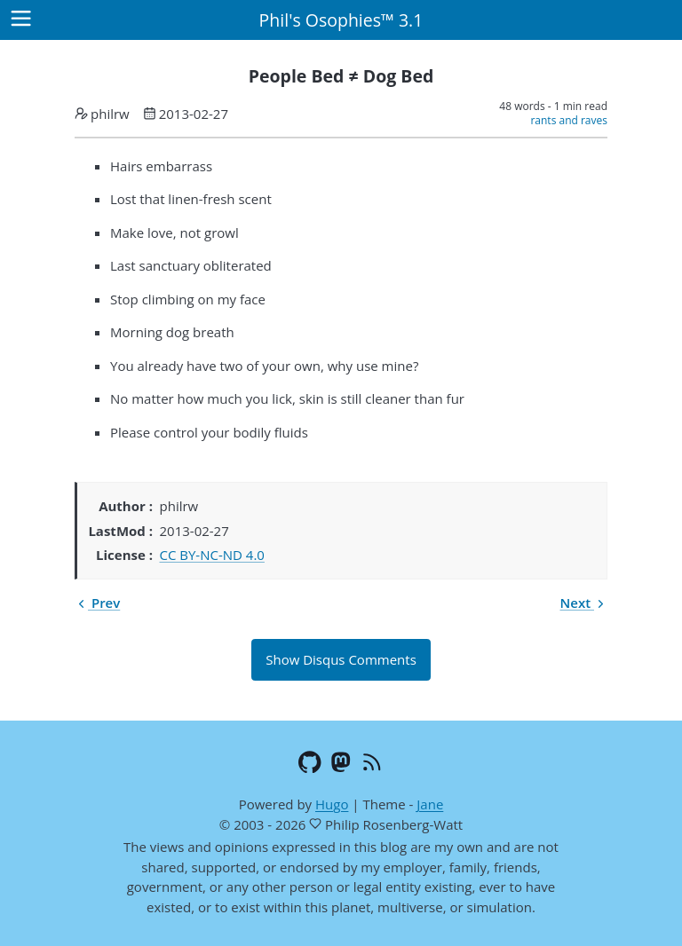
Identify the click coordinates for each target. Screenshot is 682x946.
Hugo (331, 804)
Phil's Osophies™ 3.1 (341, 20)
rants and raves (568, 120)
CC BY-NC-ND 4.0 (212, 555)
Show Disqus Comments (341, 659)
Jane (429, 804)
